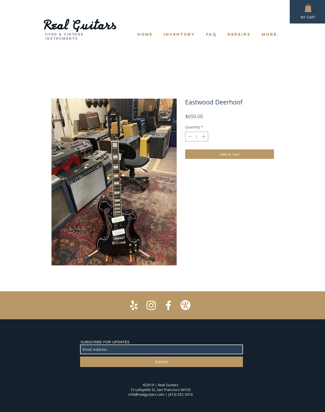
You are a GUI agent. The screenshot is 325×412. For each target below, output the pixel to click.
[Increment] (204, 136)
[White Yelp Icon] (134, 305)
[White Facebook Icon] (168, 305)
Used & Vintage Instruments (64, 36)
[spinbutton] (196, 136)
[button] (308, 8)
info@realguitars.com (146, 394)
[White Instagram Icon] (151, 305)
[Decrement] (189, 136)
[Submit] (161, 362)
